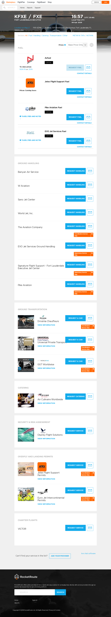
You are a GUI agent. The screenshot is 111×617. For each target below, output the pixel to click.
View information (46, 325)
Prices (62, 45)
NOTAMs (89, 36)
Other (65, 36)
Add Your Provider (60, 556)
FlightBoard (41, 2)
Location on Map (22, 28)
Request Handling (76, 171)
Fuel (30, 36)
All (26, 36)
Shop (50, 2)
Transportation (55, 36)
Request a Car (75, 318)
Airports (29, 8)
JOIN (105, 2)
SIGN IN (96, 2)
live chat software (88, 553)
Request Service (75, 431)
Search (60, 592)
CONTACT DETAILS (84, 73)
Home (22, 8)
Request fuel (75, 91)
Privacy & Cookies (54, 610)
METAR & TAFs (79, 36)
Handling (36, 36)
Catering (45, 36)
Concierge (31, 2)
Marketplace (10, 2)
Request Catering (76, 396)
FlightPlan (21, 2)
